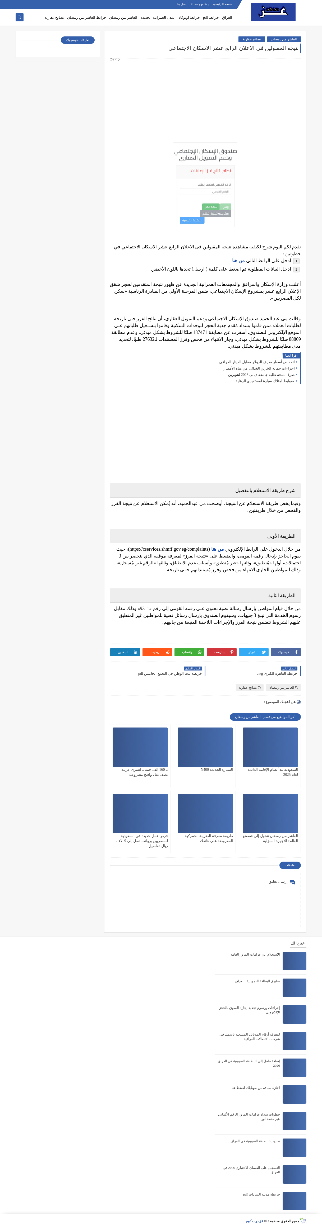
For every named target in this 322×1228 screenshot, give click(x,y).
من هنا (238, 260)
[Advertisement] (205, 100)
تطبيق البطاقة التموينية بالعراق (257, 981)
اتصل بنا (182, 4)
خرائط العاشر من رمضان (86, 18)
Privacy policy (200, 4)
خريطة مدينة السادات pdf (261, 1194)
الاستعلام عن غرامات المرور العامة (255, 954)
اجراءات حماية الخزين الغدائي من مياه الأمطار (259, 368)
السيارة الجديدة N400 (217, 770)
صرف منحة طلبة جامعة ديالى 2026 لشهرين (261, 375)
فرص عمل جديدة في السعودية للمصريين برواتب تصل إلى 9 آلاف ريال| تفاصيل (142, 841)
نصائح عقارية (54, 18)
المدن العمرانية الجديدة (158, 18)
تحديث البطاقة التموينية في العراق (255, 1141)
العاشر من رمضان (123, 18)
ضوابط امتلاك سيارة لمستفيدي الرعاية (265, 381)
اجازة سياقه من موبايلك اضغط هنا (256, 1088)
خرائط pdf (211, 18)
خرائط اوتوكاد (189, 18)
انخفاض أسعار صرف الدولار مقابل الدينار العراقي (257, 362)
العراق (227, 18)
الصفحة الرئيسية (223, 4)
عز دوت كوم (255, 1221)
